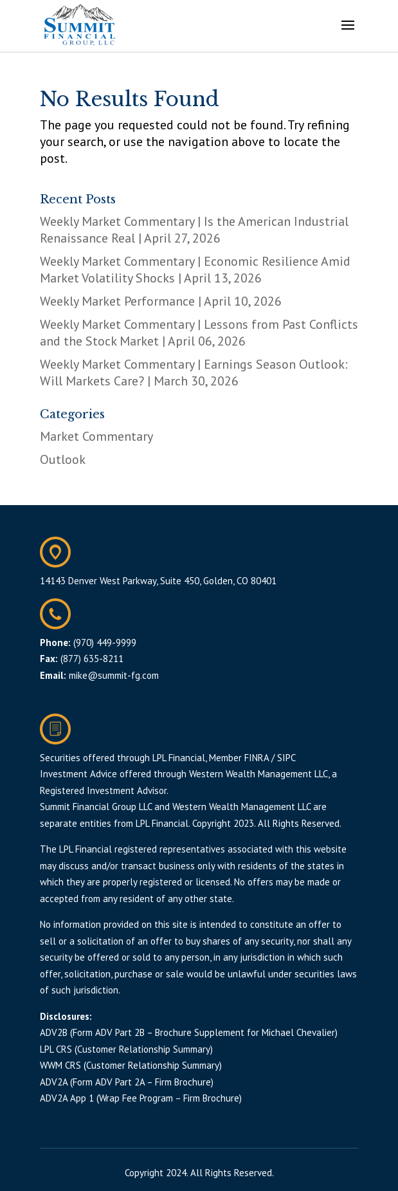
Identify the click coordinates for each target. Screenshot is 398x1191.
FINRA (256, 758)
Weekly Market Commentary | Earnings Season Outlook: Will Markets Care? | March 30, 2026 (194, 372)
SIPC (286, 758)
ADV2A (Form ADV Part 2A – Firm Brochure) (126, 1082)
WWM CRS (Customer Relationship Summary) (131, 1065)
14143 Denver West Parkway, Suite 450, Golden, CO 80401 (158, 581)
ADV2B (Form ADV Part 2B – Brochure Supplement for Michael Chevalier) (189, 1032)
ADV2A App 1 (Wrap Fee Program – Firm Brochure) (141, 1098)
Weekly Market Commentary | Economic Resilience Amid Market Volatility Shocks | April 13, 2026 (195, 269)
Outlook (63, 459)
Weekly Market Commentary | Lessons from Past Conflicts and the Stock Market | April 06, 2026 (199, 332)
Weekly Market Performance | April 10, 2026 (161, 301)
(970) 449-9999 (104, 642)
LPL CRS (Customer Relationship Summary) (126, 1049)
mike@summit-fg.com (114, 675)
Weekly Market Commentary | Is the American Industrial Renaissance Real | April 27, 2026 (194, 229)
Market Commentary (96, 436)
